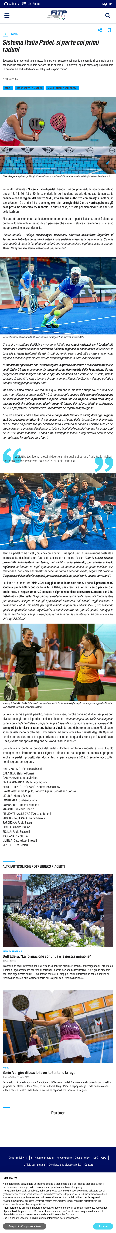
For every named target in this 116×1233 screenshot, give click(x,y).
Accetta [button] (103, 1226)
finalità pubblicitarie (13, 1201)
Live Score (31, 4)
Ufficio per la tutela (34, 1165)
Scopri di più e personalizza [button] (24, 1226)
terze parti (57, 1190)
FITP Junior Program (42, 1158)
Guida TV (11, 4)
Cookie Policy (82, 1158)
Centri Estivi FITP (18, 1158)
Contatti (89, 1165)
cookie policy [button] (75, 1187)
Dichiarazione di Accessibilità (65, 1165)
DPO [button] (95, 1158)
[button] (111, 1178)
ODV (103, 1158)
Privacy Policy (64, 1158)
